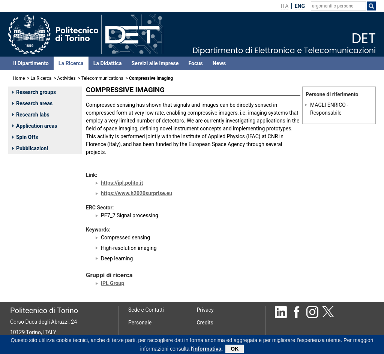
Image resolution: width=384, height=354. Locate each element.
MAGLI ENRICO (328, 105)
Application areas (34, 126)
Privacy (205, 310)
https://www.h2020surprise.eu (136, 193)
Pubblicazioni (30, 148)
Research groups (34, 92)
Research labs (31, 115)
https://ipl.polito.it (122, 183)
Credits (205, 323)
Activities (66, 78)
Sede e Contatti (146, 310)
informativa (207, 350)
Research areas (32, 103)
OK (234, 350)
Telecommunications (102, 78)
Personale (140, 323)
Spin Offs (25, 137)
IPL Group (112, 283)
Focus (195, 63)
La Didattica (107, 63)
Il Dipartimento (31, 63)
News (219, 63)
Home (19, 78)
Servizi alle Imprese (155, 63)
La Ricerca (71, 63)
